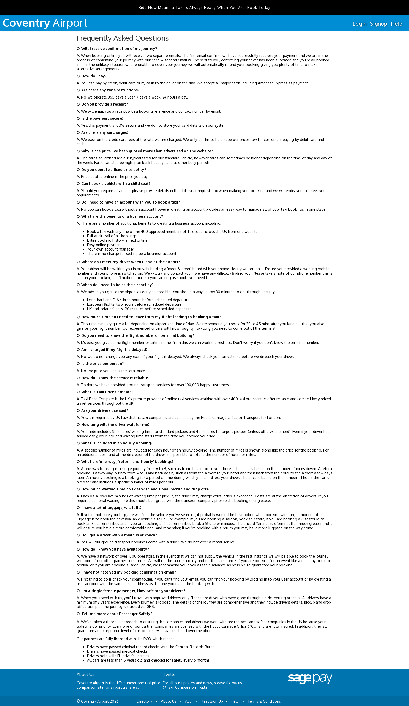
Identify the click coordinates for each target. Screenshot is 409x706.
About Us (168, 701)
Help (396, 23)
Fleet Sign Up (212, 701)
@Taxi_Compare (176, 687)
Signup (378, 23)
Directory (144, 701)
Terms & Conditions (264, 701)
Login (359, 23)
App (188, 701)
